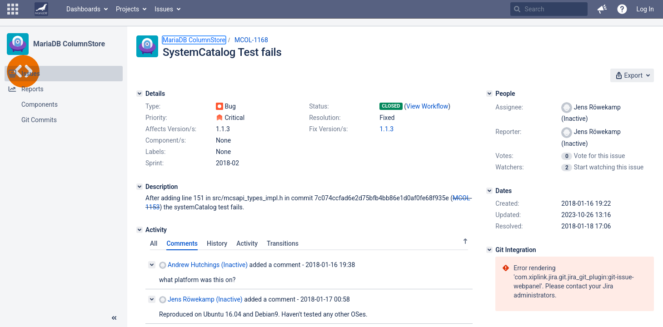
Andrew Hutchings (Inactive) (203, 265)
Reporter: (508, 131)
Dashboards (83, 9)
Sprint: (154, 163)
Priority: (156, 117)
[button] (13, 9)
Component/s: (165, 140)
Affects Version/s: (170, 129)
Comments (182, 243)
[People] (489, 93)
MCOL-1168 (251, 40)
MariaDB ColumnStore (69, 44)
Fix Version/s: (328, 129)
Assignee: (509, 107)
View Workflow (427, 106)
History (217, 243)
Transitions (283, 243)
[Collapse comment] (151, 264)
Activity (247, 243)
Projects (127, 9)
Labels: (155, 151)
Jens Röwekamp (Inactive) (201, 299)
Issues (164, 9)
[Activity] (139, 230)
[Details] (139, 93)
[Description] (139, 186)
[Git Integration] (489, 250)
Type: (152, 106)
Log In (645, 9)
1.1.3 (386, 129)
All (153, 243)
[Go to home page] (41, 9)
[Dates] (489, 191)
